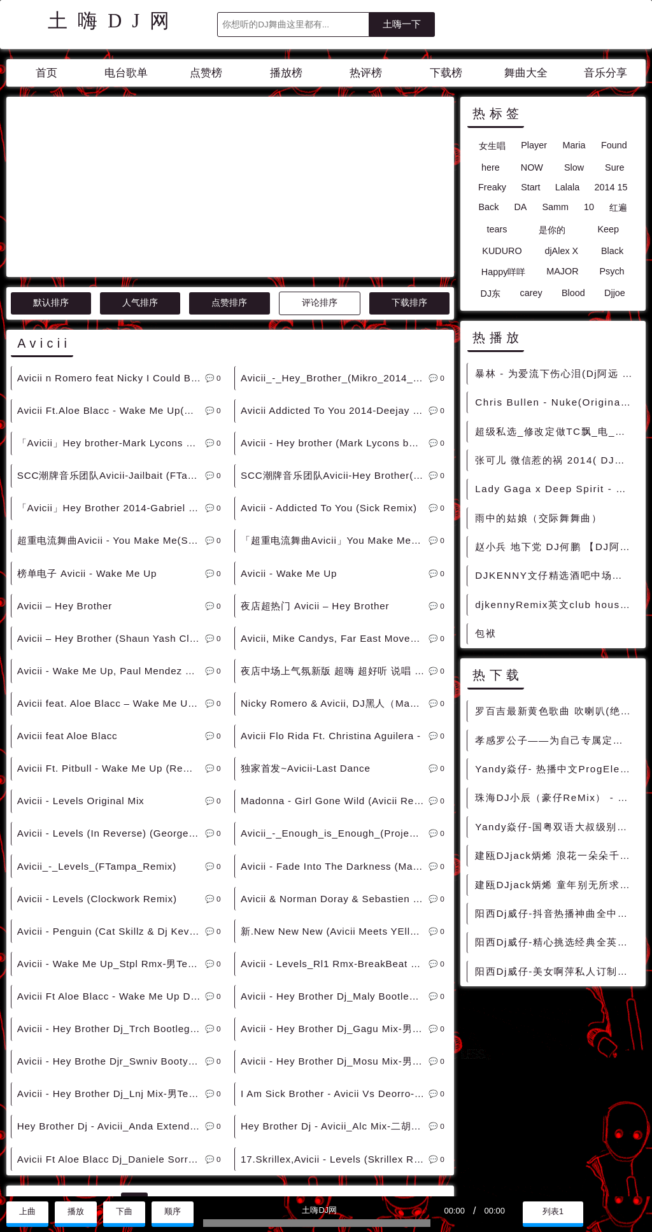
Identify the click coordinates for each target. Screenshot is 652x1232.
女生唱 (492, 146)
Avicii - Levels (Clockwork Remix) (97, 784)
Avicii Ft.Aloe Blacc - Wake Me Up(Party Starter (111, 295)
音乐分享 (605, 73)
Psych (611, 271)
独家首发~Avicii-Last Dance (306, 653)
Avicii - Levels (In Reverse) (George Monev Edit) (111, 718)
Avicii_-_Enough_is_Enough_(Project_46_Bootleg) (335, 718)
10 (589, 207)
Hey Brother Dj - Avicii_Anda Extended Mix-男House (111, 1011)
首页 (46, 73)
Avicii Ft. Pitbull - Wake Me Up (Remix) (110, 653)
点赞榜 (206, 73)
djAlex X (561, 251)
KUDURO (501, 251)
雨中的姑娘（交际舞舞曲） (538, 518)
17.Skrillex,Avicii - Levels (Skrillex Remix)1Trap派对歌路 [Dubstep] (335, 1044)
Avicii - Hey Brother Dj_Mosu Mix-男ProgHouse (335, 946)
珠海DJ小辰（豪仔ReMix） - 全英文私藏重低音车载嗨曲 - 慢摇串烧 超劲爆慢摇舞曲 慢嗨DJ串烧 (556, 797)
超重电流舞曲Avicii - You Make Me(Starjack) (111, 425)
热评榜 (366, 73)
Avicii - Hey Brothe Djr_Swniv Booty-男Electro (111, 946)
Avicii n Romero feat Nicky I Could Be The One (111, 263)
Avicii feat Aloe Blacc (67, 621)
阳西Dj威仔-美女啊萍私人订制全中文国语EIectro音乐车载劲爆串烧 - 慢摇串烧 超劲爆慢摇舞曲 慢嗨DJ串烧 (556, 971)
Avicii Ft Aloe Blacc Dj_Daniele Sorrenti (111, 1044)
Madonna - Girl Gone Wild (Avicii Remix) (335, 686)
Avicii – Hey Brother (64, 491)
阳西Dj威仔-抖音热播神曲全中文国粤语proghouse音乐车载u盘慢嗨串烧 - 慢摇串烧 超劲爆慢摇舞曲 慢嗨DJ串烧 (556, 913)
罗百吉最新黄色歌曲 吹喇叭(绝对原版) (556, 710)
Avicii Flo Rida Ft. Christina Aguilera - (331, 621)
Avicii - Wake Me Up (289, 458)
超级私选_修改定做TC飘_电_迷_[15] (556, 431)
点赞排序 (229, 188)
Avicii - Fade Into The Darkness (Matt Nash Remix (335, 751)
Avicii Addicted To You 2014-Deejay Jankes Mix (335, 295)
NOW (532, 167)
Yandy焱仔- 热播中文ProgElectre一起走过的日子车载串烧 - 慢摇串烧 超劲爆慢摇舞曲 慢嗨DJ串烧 (556, 768)
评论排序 (319, 188)
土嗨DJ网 (114, 21)
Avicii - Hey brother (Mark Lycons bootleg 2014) (335, 328)
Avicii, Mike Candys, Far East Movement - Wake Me (335, 523)
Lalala (567, 187)
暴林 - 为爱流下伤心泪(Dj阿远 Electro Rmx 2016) (556, 373)
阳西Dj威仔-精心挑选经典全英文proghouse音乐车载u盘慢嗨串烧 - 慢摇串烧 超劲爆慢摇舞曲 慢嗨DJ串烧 (556, 942)
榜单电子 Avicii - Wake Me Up (87, 458)
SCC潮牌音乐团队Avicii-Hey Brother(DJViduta (335, 360)
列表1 (552, 1211)
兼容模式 (95, 1182)
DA (520, 207)
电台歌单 (126, 73)
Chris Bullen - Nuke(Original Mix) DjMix (556, 402)
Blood (573, 293)
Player (534, 145)
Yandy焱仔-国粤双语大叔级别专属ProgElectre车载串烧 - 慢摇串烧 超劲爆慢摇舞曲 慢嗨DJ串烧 (556, 826)
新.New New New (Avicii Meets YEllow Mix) (335, 816)
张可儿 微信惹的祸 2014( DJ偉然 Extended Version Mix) (556, 460)
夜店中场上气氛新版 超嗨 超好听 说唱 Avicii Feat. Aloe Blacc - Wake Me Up (335, 556)
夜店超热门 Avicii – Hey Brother (315, 491)
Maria (573, 145)
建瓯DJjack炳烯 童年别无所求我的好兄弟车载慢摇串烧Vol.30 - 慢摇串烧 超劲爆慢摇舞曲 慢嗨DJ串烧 (556, 884)
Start (530, 187)
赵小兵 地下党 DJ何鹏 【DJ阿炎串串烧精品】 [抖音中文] (556, 546)
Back (488, 207)
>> (324, 1087)
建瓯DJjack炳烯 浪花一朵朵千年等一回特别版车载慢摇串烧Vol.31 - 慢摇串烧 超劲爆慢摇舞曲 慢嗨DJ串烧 (556, 855)
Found (614, 145)
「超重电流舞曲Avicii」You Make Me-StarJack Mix (335, 425)
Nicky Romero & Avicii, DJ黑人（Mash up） (335, 588)
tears (496, 229)
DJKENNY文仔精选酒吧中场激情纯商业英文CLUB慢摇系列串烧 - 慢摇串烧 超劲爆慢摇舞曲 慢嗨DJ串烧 (556, 575)
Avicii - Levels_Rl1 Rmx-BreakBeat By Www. (335, 849)
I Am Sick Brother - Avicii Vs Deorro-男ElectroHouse (335, 979)
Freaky (492, 187)
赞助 (53, 1182)
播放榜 (286, 73)
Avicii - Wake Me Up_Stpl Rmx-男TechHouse (111, 849)
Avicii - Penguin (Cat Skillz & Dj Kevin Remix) (111, 816)
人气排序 (140, 188)
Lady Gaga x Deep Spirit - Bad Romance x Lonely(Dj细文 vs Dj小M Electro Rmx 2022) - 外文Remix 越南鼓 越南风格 (556, 488)
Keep (608, 229)
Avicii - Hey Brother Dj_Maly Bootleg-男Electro (335, 881)
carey (531, 293)
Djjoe (614, 293)
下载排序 (409, 188)
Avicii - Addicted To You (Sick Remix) (329, 393)
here (490, 167)
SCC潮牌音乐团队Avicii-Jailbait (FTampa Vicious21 (111, 360)
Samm (555, 207)
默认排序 (51, 188)
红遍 (618, 207)
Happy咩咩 (503, 272)
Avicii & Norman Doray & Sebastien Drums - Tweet (335, 784)
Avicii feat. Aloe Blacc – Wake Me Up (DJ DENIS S (111, 588)
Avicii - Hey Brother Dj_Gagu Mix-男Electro (335, 914)
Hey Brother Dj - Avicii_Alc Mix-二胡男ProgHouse (335, 1011)
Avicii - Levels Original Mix (81, 686)
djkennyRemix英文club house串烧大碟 (556, 604)
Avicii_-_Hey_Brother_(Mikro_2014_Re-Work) (335, 263)
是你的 (552, 230)
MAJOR (562, 271)
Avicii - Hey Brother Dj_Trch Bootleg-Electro (111, 914)
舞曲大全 (526, 73)
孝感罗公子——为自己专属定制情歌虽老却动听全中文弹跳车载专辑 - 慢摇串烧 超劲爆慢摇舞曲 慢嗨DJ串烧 (556, 740)
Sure (614, 167)
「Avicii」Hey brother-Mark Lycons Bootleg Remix (111, 328)
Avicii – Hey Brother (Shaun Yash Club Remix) (111, 523)
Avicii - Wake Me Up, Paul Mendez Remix (111, 556)
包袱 (485, 633)
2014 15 (610, 187)
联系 (21, 1182)
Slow (574, 167)
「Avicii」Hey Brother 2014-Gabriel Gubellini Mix (111, 393)
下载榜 (446, 73)
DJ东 (491, 293)
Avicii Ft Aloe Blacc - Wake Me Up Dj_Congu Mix (111, 881)
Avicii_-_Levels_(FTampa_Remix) (96, 751)
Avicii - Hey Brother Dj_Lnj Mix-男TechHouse (111, 979)
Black (612, 251)
